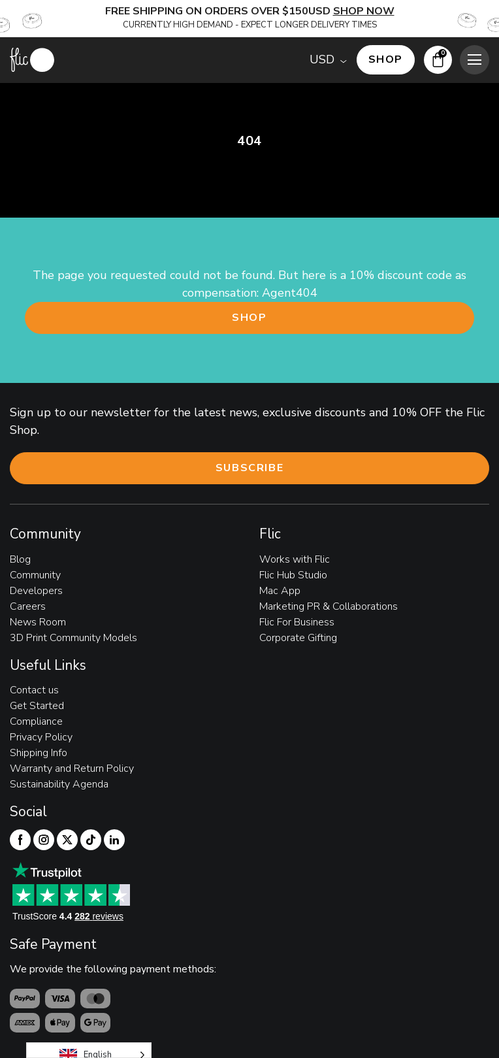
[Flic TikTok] (90, 839)
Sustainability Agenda (59, 784)
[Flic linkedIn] (114, 839)
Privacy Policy (41, 737)
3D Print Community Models (73, 638)
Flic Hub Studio (293, 575)
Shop (249, 317)
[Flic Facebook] (20, 839)
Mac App (279, 591)
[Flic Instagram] (43, 839)
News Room (38, 622)
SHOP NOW (363, 11)
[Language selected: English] (89, 1050)
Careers (28, 606)
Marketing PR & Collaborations (328, 606)
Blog (20, 559)
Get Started (37, 706)
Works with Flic (294, 559)
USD (322, 59)
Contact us (34, 690)
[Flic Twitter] (67, 839)
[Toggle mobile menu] (474, 59)
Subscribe (249, 468)
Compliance (36, 721)
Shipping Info (38, 753)
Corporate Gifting (298, 638)
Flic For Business (296, 622)
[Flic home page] (32, 60)
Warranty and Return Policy (72, 768)
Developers (36, 591)
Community (35, 575)
